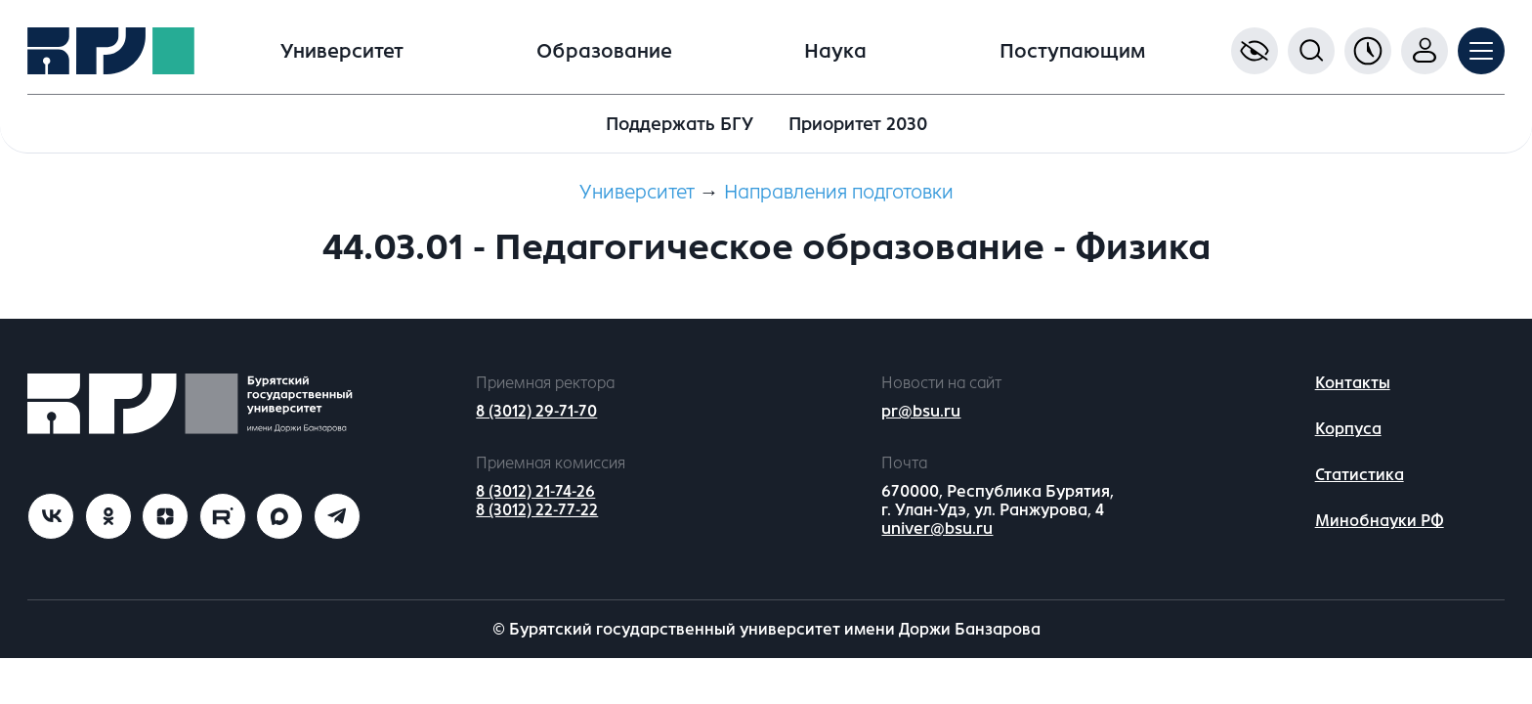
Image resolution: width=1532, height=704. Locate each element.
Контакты (1352, 382)
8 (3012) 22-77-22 (537, 510)
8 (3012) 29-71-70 (536, 411)
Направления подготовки (839, 192)
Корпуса (1348, 428)
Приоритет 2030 (857, 124)
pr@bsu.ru (920, 411)
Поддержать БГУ (679, 124)
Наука (835, 51)
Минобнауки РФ (1379, 520)
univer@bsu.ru (937, 528)
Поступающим (1072, 51)
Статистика (1359, 474)
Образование (604, 51)
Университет (342, 51)
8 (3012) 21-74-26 (535, 491)
